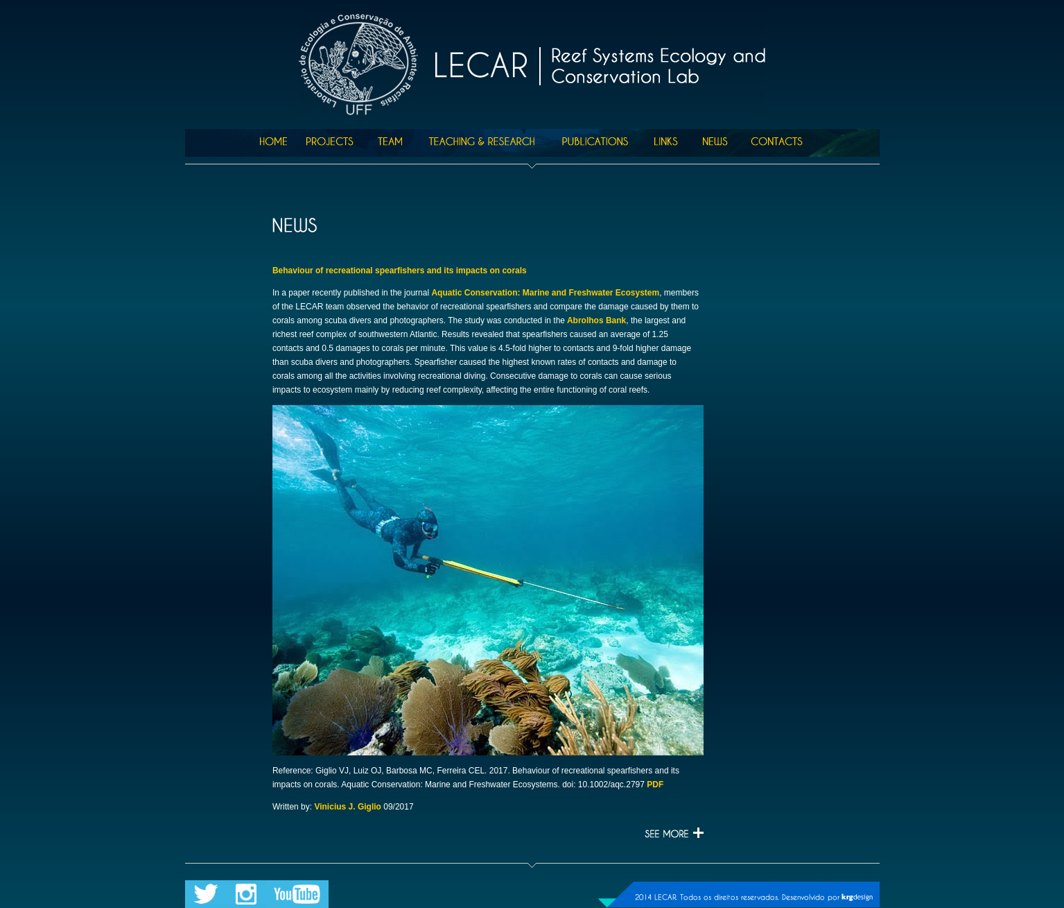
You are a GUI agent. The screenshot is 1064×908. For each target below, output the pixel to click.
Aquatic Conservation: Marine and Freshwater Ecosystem (545, 293)
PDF (655, 784)
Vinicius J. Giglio (347, 807)
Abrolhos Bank (595, 320)
